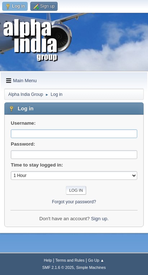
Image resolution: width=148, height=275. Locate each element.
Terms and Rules (70, 260)
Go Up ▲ (96, 260)
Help (48, 260)
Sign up (99, 218)
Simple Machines (91, 267)
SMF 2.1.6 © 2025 (58, 267)
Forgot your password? (74, 201)
